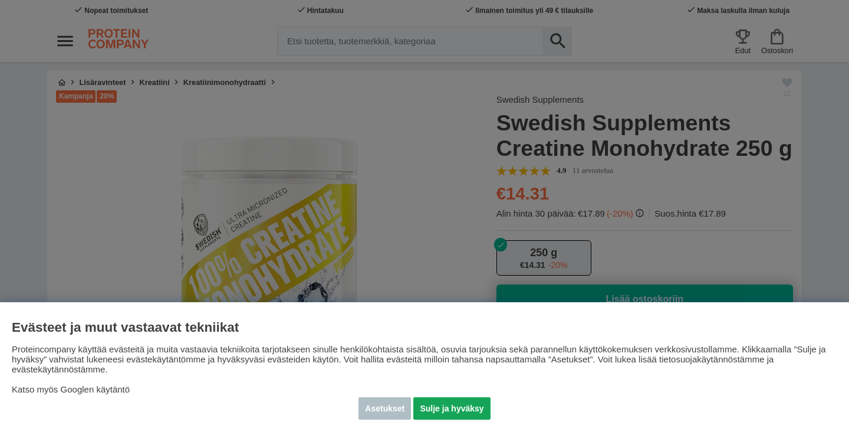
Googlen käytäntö (95, 389)
